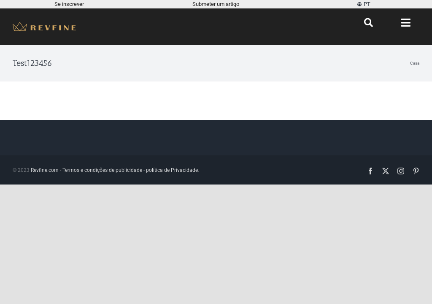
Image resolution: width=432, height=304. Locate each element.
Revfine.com (45, 170)
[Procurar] (368, 22)
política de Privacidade (172, 170)
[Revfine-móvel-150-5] (44, 25)
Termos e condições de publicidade (102, 170)
